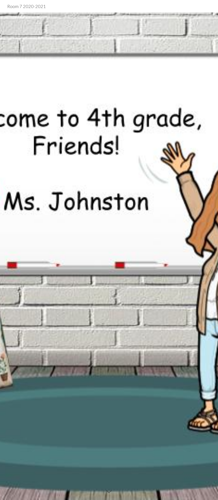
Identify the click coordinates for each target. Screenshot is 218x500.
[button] (109, 492)
